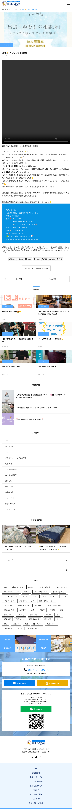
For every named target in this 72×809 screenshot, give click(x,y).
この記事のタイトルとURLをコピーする (35, 268)
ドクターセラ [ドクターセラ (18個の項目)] (9, 601)
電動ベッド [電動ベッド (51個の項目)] (8, 628)
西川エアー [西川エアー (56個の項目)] (37, 624)
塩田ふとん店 (20, 250)
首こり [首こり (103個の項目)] (20, 628)
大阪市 (4, 250)
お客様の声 (9, 492)
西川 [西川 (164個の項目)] (26, 624)
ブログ (36, 790)
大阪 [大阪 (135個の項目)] (32, 610)
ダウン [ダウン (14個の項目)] (63, 596)
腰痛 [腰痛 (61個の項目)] (6, 624)
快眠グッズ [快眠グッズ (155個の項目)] (8, 615)
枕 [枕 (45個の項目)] (57, 615)
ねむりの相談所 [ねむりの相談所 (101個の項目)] (44, 587)
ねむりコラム (10, 446)
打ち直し (22, 249)
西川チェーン (45, 249)
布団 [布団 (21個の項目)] (61, 610)
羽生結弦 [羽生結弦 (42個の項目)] (48, 619)
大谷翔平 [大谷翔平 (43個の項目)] (22, 610)
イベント (6, 45)
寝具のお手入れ (36, 785)
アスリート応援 (11, 469)
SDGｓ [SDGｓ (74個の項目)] (30, 587)
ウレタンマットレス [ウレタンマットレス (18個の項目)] (11, 592)
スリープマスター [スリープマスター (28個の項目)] (49, 596)
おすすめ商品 (10, 504)
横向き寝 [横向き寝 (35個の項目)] (7, 619)
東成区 (11, 250)
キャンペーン (10, 498)
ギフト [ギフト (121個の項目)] (24, 596)
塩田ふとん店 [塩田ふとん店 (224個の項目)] (9, 610)
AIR (55, 247)
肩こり (29, 250)
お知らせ (8, 481)
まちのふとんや (33, 249)
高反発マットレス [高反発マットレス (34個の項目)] (34, 628)
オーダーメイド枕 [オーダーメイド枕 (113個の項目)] (10, 596)
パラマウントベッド (45, 247)
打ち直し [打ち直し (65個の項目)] (21, 615)
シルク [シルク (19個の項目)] (35, 596)
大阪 (35, 250)
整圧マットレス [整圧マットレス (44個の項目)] (35, 615)
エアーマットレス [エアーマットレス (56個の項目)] (40, 592)
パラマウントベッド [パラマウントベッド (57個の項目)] (26, 601)
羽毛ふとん (13, 249)
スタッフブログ (11, 509)
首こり (41, 250)
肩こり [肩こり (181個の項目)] (58, 619)
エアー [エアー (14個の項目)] (26, 592)
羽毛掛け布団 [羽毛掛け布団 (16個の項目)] (34, 619)
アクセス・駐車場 (36, 803)
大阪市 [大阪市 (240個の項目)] (42, 610)
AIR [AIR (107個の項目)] (5, 587)
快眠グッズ (63, 249)
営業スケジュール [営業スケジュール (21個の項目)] (54, 605)
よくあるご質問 (36, 794)
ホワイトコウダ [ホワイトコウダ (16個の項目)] (23, 605)
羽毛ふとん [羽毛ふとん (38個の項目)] (20, 619)
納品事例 (8, 464)
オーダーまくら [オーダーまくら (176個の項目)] (58, 592)
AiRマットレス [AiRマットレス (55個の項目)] (17, 587)
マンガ (7, 452)
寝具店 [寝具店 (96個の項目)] (52, 610)
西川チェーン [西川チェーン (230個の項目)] (51, 624)
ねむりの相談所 (20, 247)
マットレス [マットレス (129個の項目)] (38, 605)
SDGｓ (61, 247)
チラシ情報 (9, 486)
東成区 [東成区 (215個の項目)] (48, 615)
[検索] (67, 570)
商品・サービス (36, 777)
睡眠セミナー (8, 247)
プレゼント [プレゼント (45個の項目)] (8, 605)
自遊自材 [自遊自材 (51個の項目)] (16, 624)
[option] (19, 538)
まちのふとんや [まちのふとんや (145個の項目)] (61, 587)
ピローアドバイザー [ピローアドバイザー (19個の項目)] (46, 601)
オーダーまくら (51, 250)
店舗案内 (36, 772)
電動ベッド (32, 247)
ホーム (36, 768)
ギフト (54, 249)
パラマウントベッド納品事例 (15, 458)
